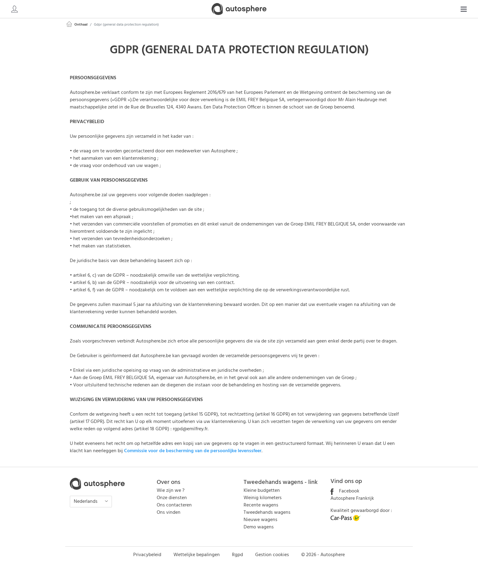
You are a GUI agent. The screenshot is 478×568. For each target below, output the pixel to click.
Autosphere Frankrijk (352, 498)
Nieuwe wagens (260, 520)
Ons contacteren (174, 505)
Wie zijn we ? (170, 491)
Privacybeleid (147, 555)
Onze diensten (172, 498)
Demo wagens (259, 527)
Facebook (344, 491)
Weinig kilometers (263, 498)
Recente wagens (261, 505)
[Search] (425, 9)
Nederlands (86, 502)
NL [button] (458, 9)
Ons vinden (168, 513)
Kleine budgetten (262, 491)
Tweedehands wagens (267, 513)
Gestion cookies (272, 555)
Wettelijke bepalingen (196, 555)
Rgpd (237, 555)
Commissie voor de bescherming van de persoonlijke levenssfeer (193, 451)
